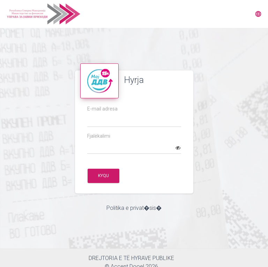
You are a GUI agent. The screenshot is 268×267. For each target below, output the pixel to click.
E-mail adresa (102, 109)
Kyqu (103, 175)
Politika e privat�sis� (134, 208)
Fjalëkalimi (98, 136)
